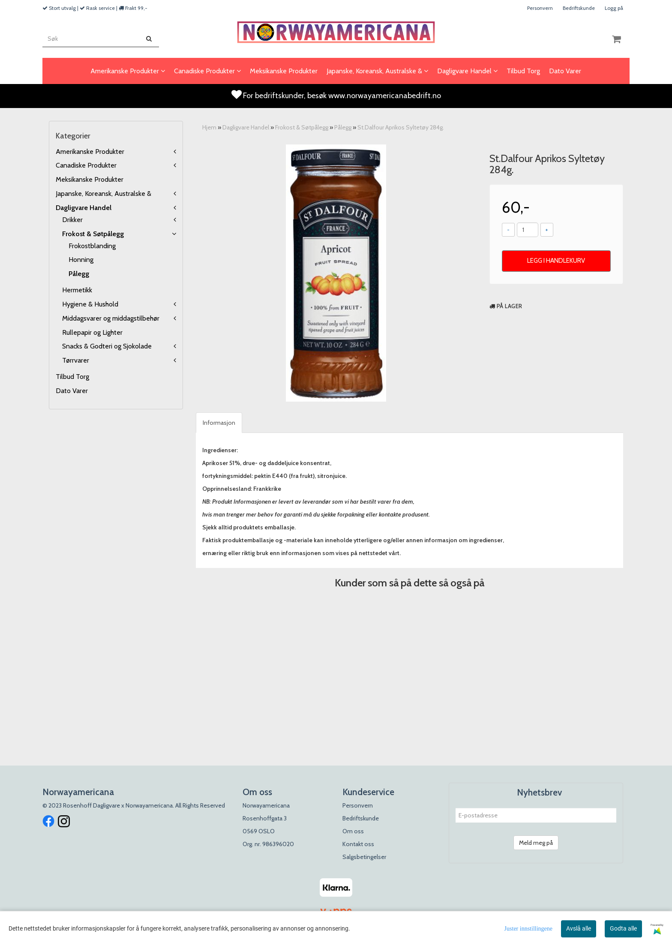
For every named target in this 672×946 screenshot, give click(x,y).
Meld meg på (536, 843)
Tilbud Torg (72, 376)
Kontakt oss (358, 844)
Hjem (209, 127)
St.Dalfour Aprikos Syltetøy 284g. (400, 127)
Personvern (540, 8)
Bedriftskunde (579, 8)
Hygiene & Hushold (90, 304)
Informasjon (219, 422)
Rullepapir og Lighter (92, 332)
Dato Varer (72, 391)
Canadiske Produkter (86, 165)
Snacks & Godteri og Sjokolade (107, 346)
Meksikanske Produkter (89, 179)
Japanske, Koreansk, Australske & (103, 193)
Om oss (353, 831)
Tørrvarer (75, 360)
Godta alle (623, 928)
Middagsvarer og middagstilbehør (110, 318)
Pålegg (79, 274)
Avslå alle (578, 928)
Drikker (72, 220)
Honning (81, 259)
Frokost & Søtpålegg (93, 234)
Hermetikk (77, 290)
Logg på (614, 8)
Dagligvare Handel (83, 208)
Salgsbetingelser (364, 857)
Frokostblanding (92, 246)
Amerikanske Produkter (90, 151)
